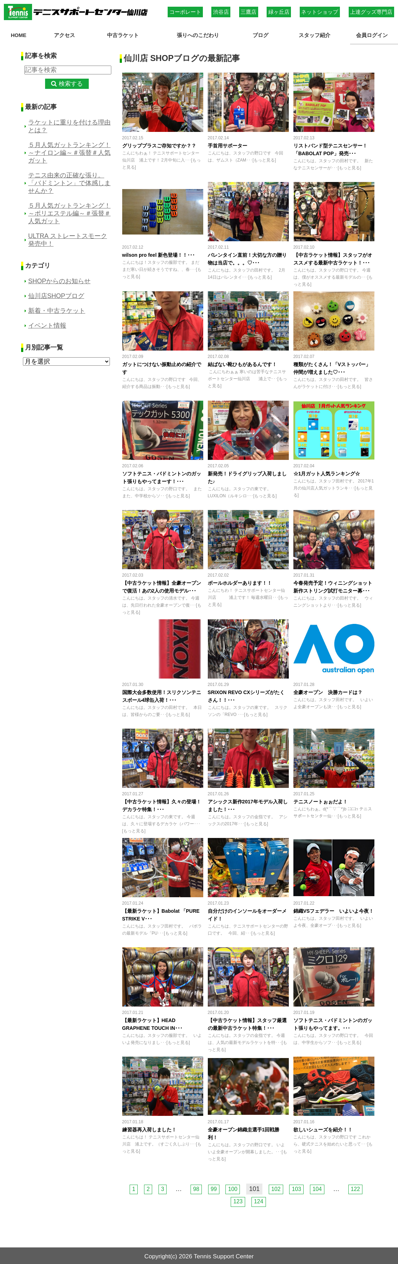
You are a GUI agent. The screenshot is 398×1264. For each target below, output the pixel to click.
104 (322, 1186)
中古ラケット (120, 34)
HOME (18, 34)
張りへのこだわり (199, 34)
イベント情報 (47, 323)
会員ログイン (374, 34)
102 (277, 1186)
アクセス (62, 34)
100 (232, 1186)
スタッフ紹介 (316, 34)
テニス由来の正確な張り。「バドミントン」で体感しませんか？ (69, 181)
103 (299, 1186)
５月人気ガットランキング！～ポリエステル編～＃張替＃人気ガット (69, 211)
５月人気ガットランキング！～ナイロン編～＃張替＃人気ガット (69, 151)
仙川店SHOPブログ (56, 294)
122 (362, 1186)
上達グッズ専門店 (371, 12)
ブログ (262, 34)
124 (259, 1199)
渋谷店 (221, 12)
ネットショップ (319, 12)
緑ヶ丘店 (279, 12)
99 (211, 1186)
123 (237, 1199)
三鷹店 (248, 12)
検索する (71, 81)
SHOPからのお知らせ (59, 279)
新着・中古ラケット (56, 308)
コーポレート (185, 12)
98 (192, 1186)
